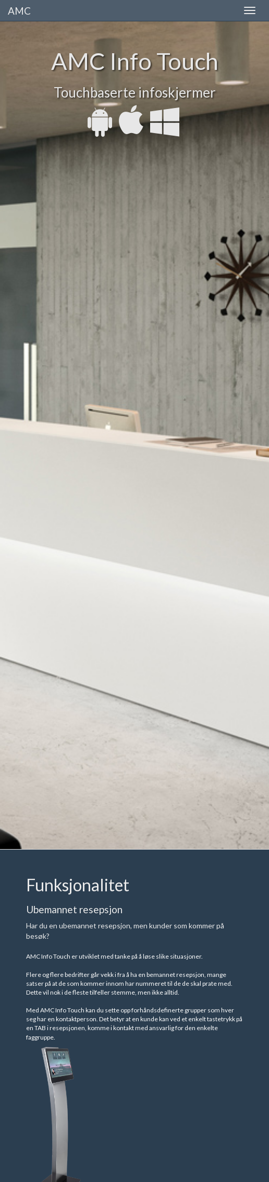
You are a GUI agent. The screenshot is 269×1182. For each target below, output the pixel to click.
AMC (19, 11)
